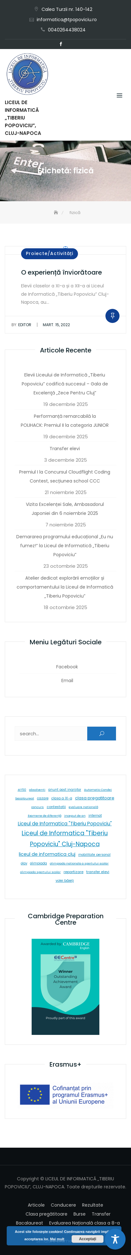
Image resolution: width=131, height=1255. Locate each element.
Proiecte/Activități (49, 253)
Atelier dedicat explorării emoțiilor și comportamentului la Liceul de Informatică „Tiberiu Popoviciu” (65, 587)
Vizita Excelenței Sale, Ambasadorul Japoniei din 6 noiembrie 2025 (65, 508)
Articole (36, 1205)
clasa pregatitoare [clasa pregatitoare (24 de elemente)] (94, 798)
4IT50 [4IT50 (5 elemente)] (22, 790)
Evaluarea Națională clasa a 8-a (84, 1223)
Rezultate (92, 1205)
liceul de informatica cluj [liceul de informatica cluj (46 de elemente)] (47, 854)
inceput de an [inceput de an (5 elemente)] (75, 815)
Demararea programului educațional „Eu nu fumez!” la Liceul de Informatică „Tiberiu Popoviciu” (64, 545)
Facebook (61, 44)
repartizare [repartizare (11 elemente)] (73, 871)
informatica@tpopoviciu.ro (67, 19)
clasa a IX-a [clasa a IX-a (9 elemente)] (61, 798)
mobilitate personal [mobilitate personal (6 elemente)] (94, 855)
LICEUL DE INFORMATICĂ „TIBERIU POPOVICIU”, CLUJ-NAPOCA (23, 117)
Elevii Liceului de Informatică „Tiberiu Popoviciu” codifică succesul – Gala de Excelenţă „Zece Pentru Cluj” (65, 384)
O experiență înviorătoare (61, 272)
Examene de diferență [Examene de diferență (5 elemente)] (44, 815)
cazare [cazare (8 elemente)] (43, 798)
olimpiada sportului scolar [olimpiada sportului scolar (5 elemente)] (40, 872)
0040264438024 (67, 30)
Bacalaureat (29, 1223)
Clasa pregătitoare (46, 1214)
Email (70, 44)
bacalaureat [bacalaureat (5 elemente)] (24, 798)
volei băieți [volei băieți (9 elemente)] (65, 880)
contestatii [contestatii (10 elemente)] (56, 807)
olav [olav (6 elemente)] (24, 863)
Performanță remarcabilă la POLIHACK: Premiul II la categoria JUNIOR (65, 420)
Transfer (101, 1214)
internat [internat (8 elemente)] (95, 815)
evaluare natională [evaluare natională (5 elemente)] (83, 807)
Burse (79, 1214)
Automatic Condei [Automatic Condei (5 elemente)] (98, 790)
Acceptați (87, 1239)
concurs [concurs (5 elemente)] (37, 807)
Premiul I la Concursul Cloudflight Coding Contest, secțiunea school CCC (64, 476)
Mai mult (57, 1239)
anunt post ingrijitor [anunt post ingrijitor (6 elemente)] (64, 790)
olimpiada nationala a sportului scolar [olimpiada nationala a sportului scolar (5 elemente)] (79, 863)
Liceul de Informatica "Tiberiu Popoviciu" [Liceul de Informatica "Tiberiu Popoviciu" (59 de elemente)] (65, 823)
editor (21, 324)
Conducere (63, 1205)
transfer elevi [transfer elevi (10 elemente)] (97, 872)
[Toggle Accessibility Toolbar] (115, 1239)
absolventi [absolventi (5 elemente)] (37, 790)
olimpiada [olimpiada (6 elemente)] (38, 863)
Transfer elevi (65, 448)
